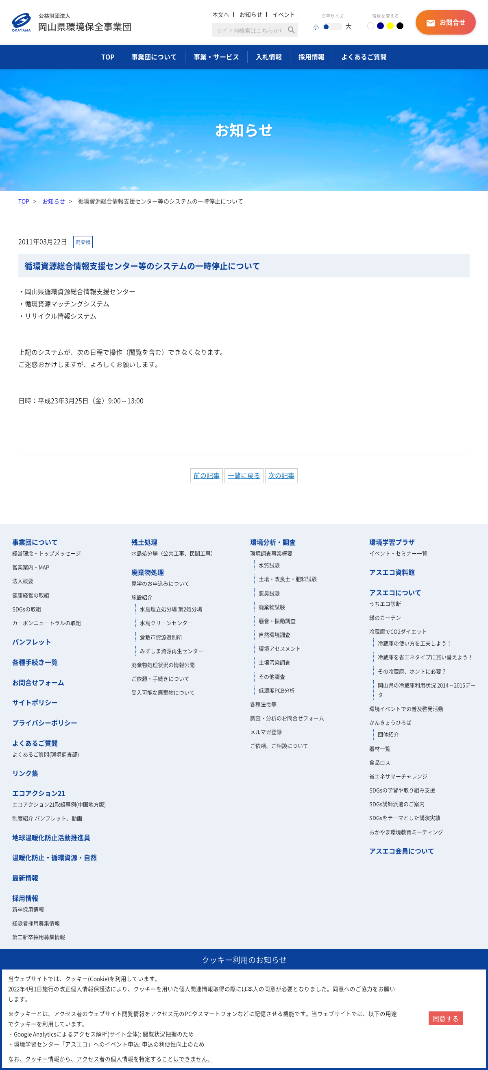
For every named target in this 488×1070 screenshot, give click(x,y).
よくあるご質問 (364, 56)
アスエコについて (395, 592)
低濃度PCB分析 (277, 690)
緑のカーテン (385, 617)
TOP (108, 56)
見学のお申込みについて (160, 583)
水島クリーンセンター (166, 623)
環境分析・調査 (273, 542)
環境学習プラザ (392, 542)
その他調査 (272, 676)
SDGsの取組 (26, 609)
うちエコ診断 (385, 603)
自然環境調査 (274, 634)
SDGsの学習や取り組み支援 (402, 790)
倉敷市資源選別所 (161, 637)
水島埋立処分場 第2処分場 (171, 609)
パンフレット (31, 641)
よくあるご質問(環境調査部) (45, 754)
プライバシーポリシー (44, 722)
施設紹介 (141, 597)
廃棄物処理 (147, 572)
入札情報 (269, 56)
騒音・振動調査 (277, 621)
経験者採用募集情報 (36, 923)
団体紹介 (388, 734)
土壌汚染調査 (274, 662)
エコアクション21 (38, 793)
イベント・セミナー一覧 (398, 553)
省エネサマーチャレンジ (398, 776)
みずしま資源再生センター (171, 651)
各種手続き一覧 (35, 662)
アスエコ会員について (401, 851)
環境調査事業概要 (271, 553)
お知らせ (251, 14)
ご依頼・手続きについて (160, 678)
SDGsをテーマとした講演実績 (404, 817)
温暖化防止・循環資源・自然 (54, 857)
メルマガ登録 (266, 732)
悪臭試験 (269, 593)
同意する (446, 1018)
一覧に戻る (244, 475)
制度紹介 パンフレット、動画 (47, 818)
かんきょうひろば (390, 722)
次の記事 (281, 475)
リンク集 (25, 773)
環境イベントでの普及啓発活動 (406, 708)
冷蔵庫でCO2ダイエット (398, 631)
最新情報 (25, 877)
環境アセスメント (280, 648)
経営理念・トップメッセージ (46, 553)
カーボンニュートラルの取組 (46, 623)
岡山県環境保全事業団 (71, 22)
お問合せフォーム (38, 682)
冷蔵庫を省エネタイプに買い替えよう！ (425, 657)
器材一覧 (379, 748)
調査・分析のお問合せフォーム (287, 718)
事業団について (154, 56)
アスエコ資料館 (392, 572)
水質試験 (269, 565)
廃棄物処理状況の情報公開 (163, 664)
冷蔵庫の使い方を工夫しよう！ (415, 643)
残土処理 (144, 542)
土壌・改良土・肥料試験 (288, 579)
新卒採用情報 (28, 909)
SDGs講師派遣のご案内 (397, 804)
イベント (283, 14)
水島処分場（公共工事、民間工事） (173, 553)
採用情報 (311, 56)
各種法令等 (263, 704)
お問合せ (446, 22)
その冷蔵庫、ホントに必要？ (412, 671)
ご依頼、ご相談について (279, 745)
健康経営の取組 (30, 595)
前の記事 (207, 475)
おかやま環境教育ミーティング (406, 832)
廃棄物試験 (272, 607)
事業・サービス (216, 56)
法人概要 (22, 581)
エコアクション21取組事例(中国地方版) (59, 804)
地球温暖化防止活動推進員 (51, 837)
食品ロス (379, 762)
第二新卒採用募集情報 (38, 937)
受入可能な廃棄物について (163, 692)
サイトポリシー (35, 702)
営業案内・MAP (30, 567)
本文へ (220, 14)
